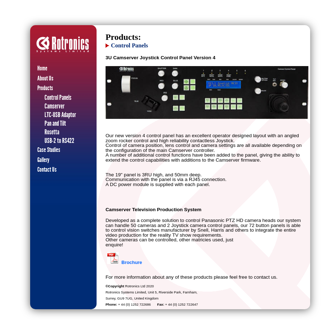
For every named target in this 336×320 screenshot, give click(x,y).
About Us (45, 78)
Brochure (131, 262)
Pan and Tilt (55, 123)
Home (42, 68)
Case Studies (48, 150)
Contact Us (47, 169)
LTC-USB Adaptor (60, 115)
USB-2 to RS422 (59, 140)
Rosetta (52, 132)
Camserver (55, 106)
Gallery (43, 160)
